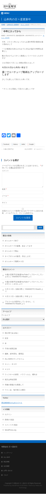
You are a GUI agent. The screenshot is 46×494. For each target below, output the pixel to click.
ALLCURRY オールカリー (35, 149)
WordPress (16, 486)
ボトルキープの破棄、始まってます (18, 249)
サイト (4, 206)
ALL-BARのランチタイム (15, 362)
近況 (6, 341)
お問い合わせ (8, 471)
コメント (5, 171)
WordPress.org (10, 433)
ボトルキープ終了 (12, 244)
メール (5, 199)
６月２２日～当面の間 (13, 292)
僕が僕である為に (12, 336)
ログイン (8, 417)
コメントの (11, 428)
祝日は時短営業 (11, 382)
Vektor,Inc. (38, 486)
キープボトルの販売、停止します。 (18, 259)
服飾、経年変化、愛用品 (14, 357)
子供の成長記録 (11, 351)
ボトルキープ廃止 (12, 254)
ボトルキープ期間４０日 (14, 264)
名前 (4, 192)
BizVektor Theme (27, 486)
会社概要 (6, 466)
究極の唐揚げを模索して (14, 388)
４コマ (7, 372)
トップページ (8, 453)
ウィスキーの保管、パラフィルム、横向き (21, 377)
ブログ (6, 475)
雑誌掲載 (6, 462)
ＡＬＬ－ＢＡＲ (11, 367)
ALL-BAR (7, 457)
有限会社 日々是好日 (20, 483)
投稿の (9, 423)
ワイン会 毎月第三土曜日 (15, 393)
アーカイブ (5, 318)
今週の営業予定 (7, 149)
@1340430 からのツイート (11, 406)
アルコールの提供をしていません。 (19, 304)
